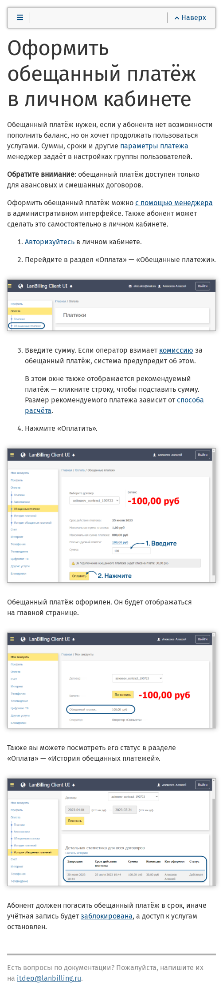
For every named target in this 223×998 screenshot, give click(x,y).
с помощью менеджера (174, 203)
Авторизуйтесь (49, 242)
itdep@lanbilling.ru (49, 978)
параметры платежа (154, 146)
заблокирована (107, 916)
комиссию (176, 350)
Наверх (190, 17)
